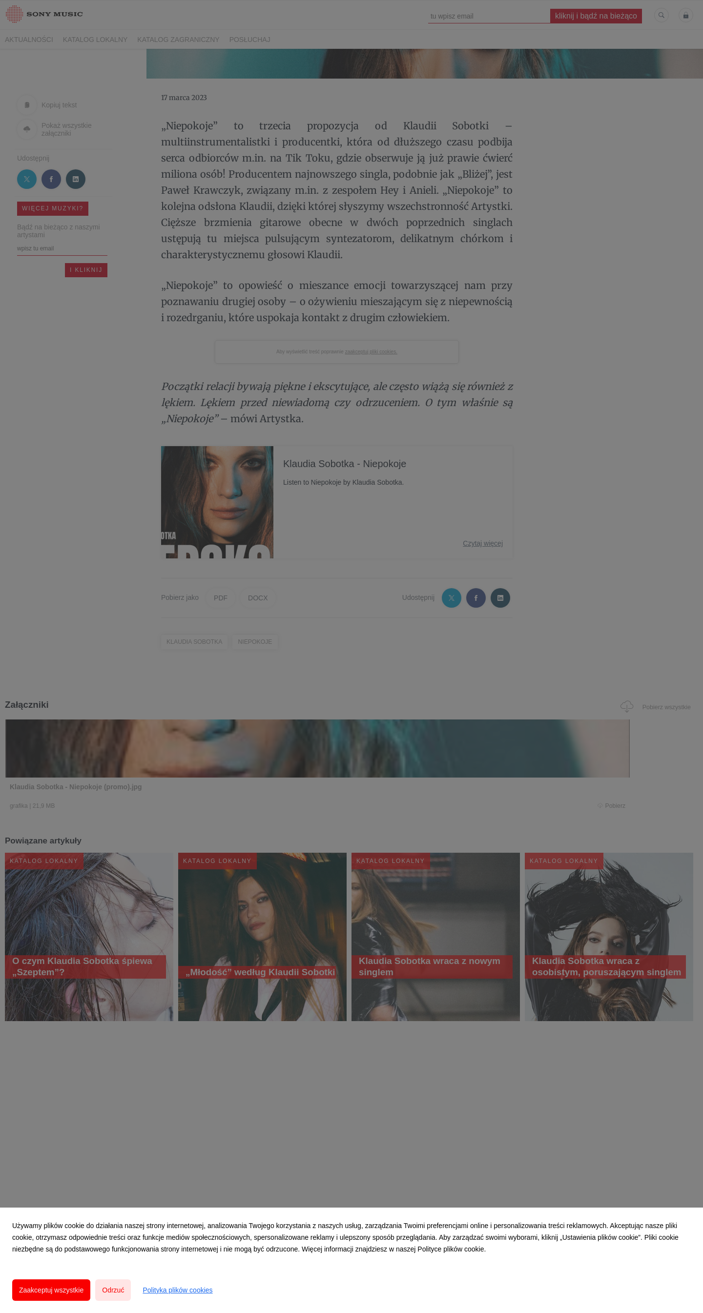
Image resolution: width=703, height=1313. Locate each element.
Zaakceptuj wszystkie (51, 1290)
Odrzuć (113, 1290)
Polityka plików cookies (177, 1290)
